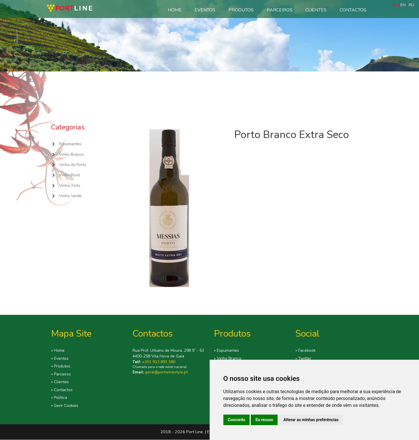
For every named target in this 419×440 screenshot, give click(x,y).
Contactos (353, 10)
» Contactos (62, 390)
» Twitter (303, 358)
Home (175, 10)
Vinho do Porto (73, 165)
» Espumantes (226, 350)
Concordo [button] (236, 419)
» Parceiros (61, 374)
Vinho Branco (71, 154)
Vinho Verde (70, 196)
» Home (58, 350)
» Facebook (305, 350)
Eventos (205, 10)
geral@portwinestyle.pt (166, 372)
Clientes (315, 10)
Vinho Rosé (70, 175)
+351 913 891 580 (158, 362)
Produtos (241, 10)
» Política (59, 398)
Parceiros (279, 10)
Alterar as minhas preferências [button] (310, 419)
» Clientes (60, 382)
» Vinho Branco (228, 358)
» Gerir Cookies (65, 406)
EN (403, 5)
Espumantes (70, 144)
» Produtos (61, 366)
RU (411, 5)
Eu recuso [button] (264, 419)
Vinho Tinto (70, 186)
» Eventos (60, 358)
